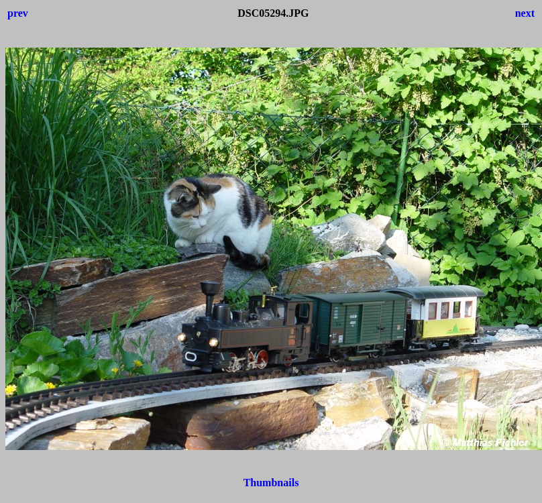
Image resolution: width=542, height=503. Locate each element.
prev (17, 13)
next (525, 13)
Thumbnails (271, 482)
